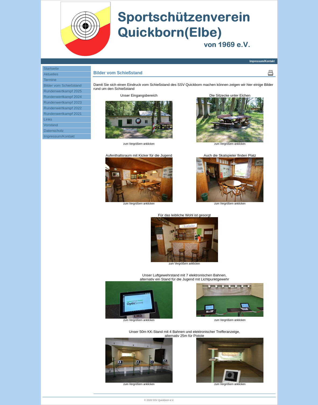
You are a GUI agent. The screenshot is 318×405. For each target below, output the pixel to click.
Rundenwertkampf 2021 (63, 114)
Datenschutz (54, 131)
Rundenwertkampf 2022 (63, 108)
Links (48, 119)
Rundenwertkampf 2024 (63, 97)
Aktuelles (51, 74)
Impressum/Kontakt (261, 61)
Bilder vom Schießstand (63, 85)
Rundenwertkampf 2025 (63, 91)
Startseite (51, 68)
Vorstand (51, 125)
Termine (50, 80)
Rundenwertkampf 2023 (63, 102)
